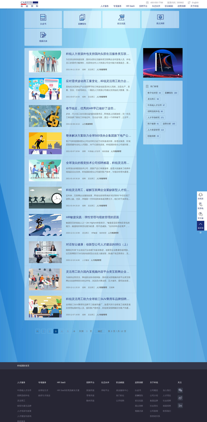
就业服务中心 (122, 362)
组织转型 (102, 209)
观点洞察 (139, 378)
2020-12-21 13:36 (72, 209)
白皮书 (138, 362)
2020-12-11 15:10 (72, 261)
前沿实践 (139, 373)
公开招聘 (120, 373)
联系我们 (167, 383)
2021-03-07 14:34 (72, 77)
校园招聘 (167, 378)
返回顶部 (202, 228)
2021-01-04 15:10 (72, 182)
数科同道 (90, 373)
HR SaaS (130, 6)
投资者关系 (155, 388)
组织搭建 (105, 130)
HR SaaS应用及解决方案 (68, 362)
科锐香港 (68, 407)
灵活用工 (91, 51)
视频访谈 (139, 383)
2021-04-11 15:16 (72, 51)
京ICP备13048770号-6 (79, 418)
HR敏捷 (94, 209)
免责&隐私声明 (24, 413)
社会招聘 (167, 373)
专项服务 (117, 6)
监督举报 (59, 413)
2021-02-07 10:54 (72, 130)
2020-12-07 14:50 (72, 287)
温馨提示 (48, 413)
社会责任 (154, 378)
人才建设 (85, 235)
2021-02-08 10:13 (72, 104)
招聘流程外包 (23, 368)
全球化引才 (43, 362)
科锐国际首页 (23, 338)
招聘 (84, 51)
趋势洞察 (182, 6)
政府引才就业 (44, 368)
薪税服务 (21, 393)
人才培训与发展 (24, 383)
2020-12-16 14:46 (72, 235)
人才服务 (105, 6)
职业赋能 (169, 6)
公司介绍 (154, 368)
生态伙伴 (156, 6)
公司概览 (154, 362)
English (193, 2)
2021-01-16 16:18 (72, 156)
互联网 (111, 261)
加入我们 (167, 362)
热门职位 (120, 368)
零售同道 (90, 368)
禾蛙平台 (105, 362)
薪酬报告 (139, 368)
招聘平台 (143, 6)
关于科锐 (194, 6)
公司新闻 (154, 383)
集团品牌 (154, 373)
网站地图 (37, 413)
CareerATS (57, 407)
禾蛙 (49, 407)
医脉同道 (90, 362)
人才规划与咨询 (24, 388)
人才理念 (167, 368)
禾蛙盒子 (41, 407)
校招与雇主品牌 (24, 378)
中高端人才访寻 (94, 130)
